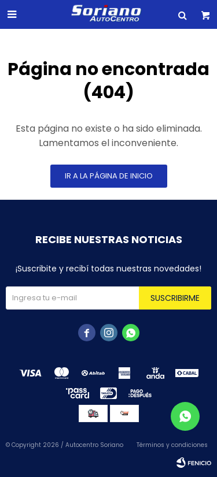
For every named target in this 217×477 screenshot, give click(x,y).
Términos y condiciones (172, 445)
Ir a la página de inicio (109, 175)
